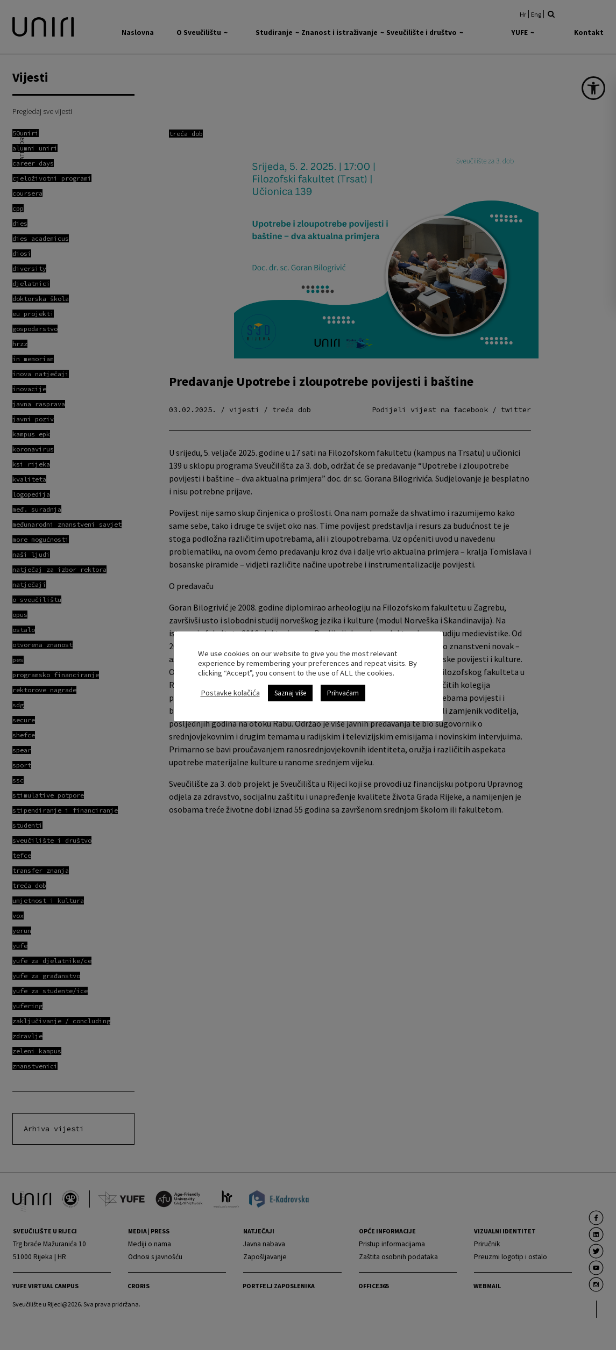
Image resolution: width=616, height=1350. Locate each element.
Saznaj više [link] (290, 693)
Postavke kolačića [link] (230, 693)
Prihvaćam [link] (343, 693)
